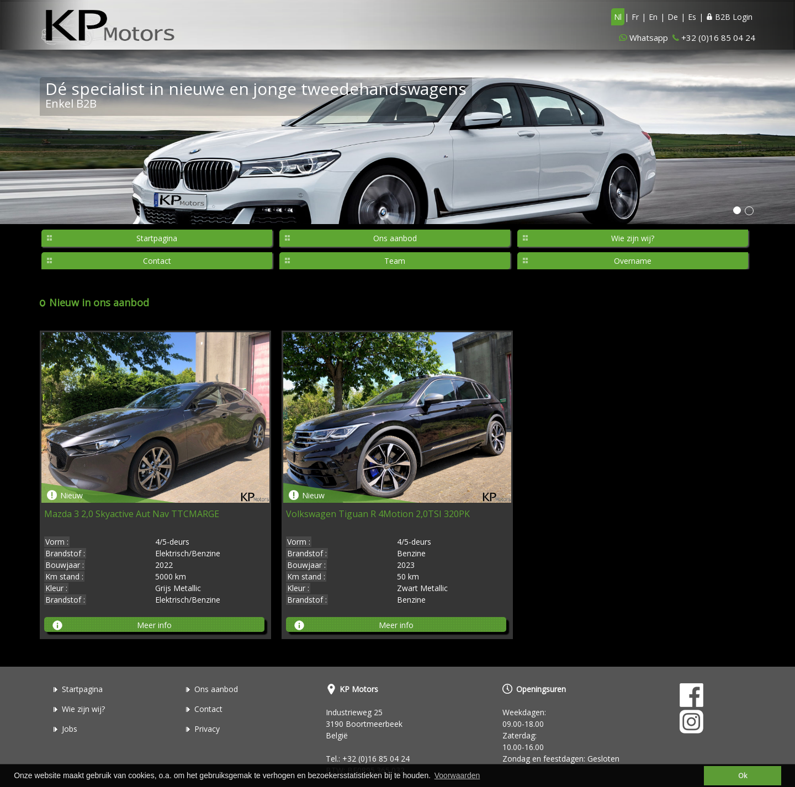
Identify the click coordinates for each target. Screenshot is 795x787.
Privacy (207, 729)
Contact (157, 261)
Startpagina (156, 238)
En (653, 17)
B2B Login (729, 17)
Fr (635, 17)
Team (394, 261)
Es (692, 17)
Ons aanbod (395, 238)
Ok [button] (742, 775)
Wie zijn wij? (632, 238)
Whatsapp (648, 37)
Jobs (69, 729)
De (672, 17)
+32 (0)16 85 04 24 (718, 37)
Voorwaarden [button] (457, 775)
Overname (632, 261)
